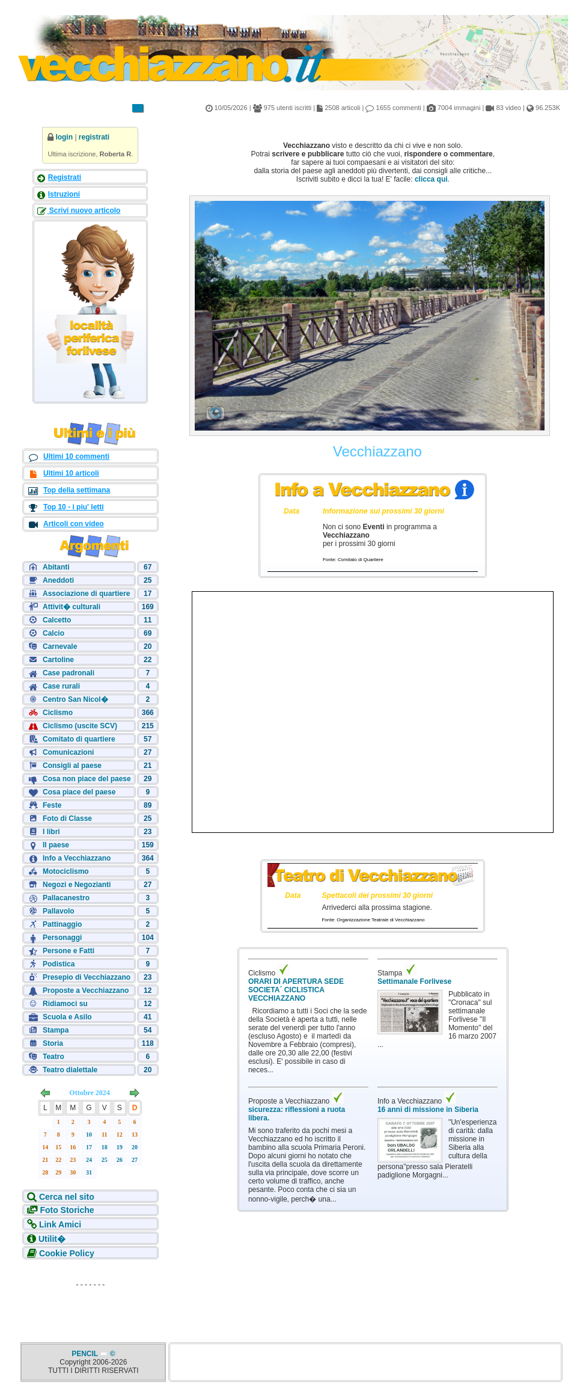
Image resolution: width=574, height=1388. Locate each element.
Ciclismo (58, 712)
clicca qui (431, 179)
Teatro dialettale (70, 1070)
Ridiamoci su (65, 1004)
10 (89, 1134)
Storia (53, 1043)
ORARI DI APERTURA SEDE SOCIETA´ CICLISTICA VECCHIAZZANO (296, 990)
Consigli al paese (72, 765)
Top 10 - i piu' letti (73, 507)
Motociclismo (66, 871)
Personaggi (62, 937)
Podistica (59, 964)
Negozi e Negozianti (77, 884)
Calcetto (57, 620)
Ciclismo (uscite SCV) (80, 726)
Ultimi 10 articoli (71, 473)
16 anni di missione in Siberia (427, 1109)
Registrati (64, 177)
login (64, 137)
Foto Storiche (67, 1210)
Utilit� (52, 1239)
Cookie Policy (66, 1253)
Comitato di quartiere (79, 739)
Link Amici (60, 1224)
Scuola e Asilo (67, 1017)
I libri (51, 832)
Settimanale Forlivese (414, 981)
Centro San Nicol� (75, 699)
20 (135, 1147)
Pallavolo (59, 911)
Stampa (56, 1030)
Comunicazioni (68, 752)
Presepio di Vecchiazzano (86, 977)
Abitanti (56, 567)
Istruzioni (64, 194)
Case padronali (68, 673)
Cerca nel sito (66, 1197)
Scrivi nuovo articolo (83, 210)
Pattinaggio (62, 924)
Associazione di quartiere (86, 593)
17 (89, 1147)
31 (89, 1172)
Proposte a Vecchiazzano (86, 990)
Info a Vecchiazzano (77, 858)
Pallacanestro (66, 898)
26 (120, 1159)
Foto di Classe (67, 818)
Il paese (56, 845)
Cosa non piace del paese (87, 779)
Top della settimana (76, 490)
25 (105, 1159)
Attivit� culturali (71, 607)
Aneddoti (58, 580)
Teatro (53, 1056)
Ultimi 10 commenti (76, 456)
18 (105, 1147)
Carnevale (60, 646)
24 (89, 1159)
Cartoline (58, 660)
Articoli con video (73, 524)
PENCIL (86, 1354)
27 (135, 1159)
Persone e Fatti (68, 951)
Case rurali (61, 686)
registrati (94, 137)
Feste (52, 805)
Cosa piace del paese (79, 792)
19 (120, 1147)
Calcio (53, 633)
